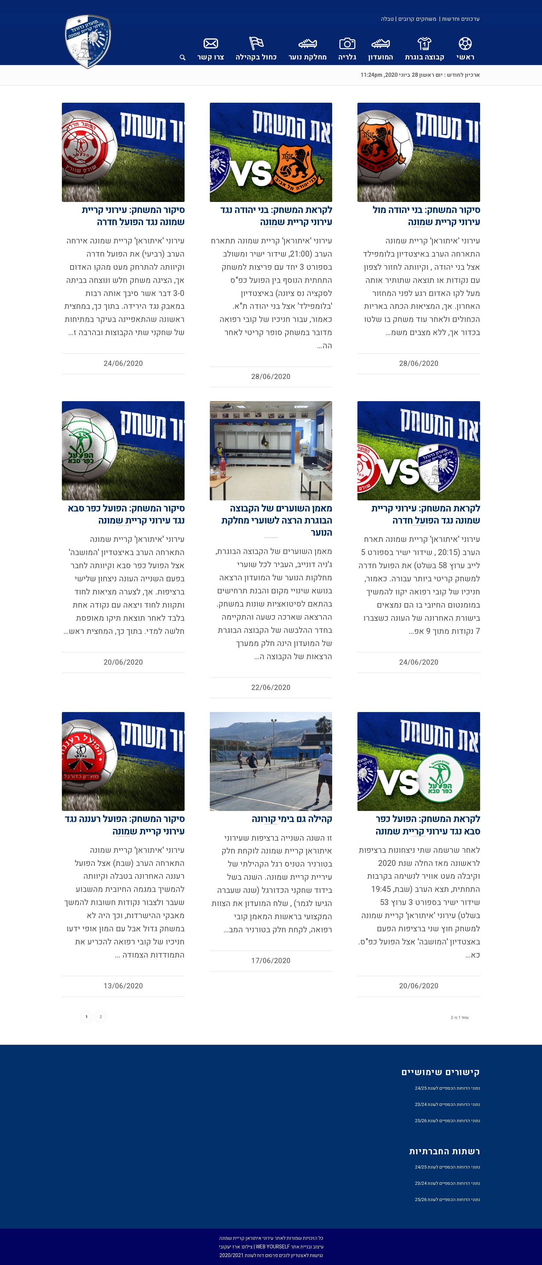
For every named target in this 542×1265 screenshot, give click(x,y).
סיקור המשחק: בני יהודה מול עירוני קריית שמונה (426, 216)
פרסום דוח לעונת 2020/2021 (248, 1255)
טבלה (387, 19)
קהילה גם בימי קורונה (292, 819)
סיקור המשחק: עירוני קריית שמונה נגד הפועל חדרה (133, 216)
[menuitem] (459, 19)
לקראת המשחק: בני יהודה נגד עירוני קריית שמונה (276, 216)
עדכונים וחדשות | (459, 19)
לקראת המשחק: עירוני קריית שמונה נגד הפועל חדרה (425, 514)
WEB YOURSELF (273, 1246)
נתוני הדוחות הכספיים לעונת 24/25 (447, 1088)
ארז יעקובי (229, 1246)
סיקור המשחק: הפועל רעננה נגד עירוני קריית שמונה (125, 825)
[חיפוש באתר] (182, 45)
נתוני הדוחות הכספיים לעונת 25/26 (447, 1120)
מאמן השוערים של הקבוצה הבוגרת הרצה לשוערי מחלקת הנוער (276, 520)
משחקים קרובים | (415, 19)
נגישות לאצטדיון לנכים (301, 1255)
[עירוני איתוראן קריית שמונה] (88, 42)
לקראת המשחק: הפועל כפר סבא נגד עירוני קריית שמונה (427, 825)
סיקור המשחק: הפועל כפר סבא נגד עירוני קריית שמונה (126, 514)
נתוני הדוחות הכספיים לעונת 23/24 (447, 1104)
